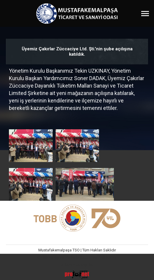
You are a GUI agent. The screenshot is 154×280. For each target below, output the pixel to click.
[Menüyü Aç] (145, 13)
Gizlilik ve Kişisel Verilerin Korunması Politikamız (77, 258)
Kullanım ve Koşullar (77, 265)
